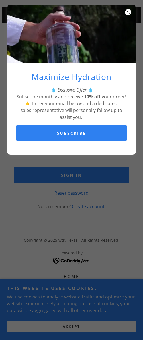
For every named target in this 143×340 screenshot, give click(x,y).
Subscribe (71, 133)
